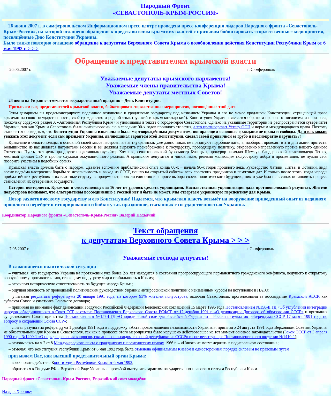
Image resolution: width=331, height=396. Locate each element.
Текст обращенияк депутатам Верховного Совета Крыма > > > (165, 235)
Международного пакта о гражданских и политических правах (109, 343)
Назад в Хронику (17, 391)
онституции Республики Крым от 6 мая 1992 (93, 362)
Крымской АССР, (304, 296)
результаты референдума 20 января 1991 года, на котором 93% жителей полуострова (108, 296)
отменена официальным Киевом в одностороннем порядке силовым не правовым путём (211, 349)
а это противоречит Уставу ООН (221, 127)
